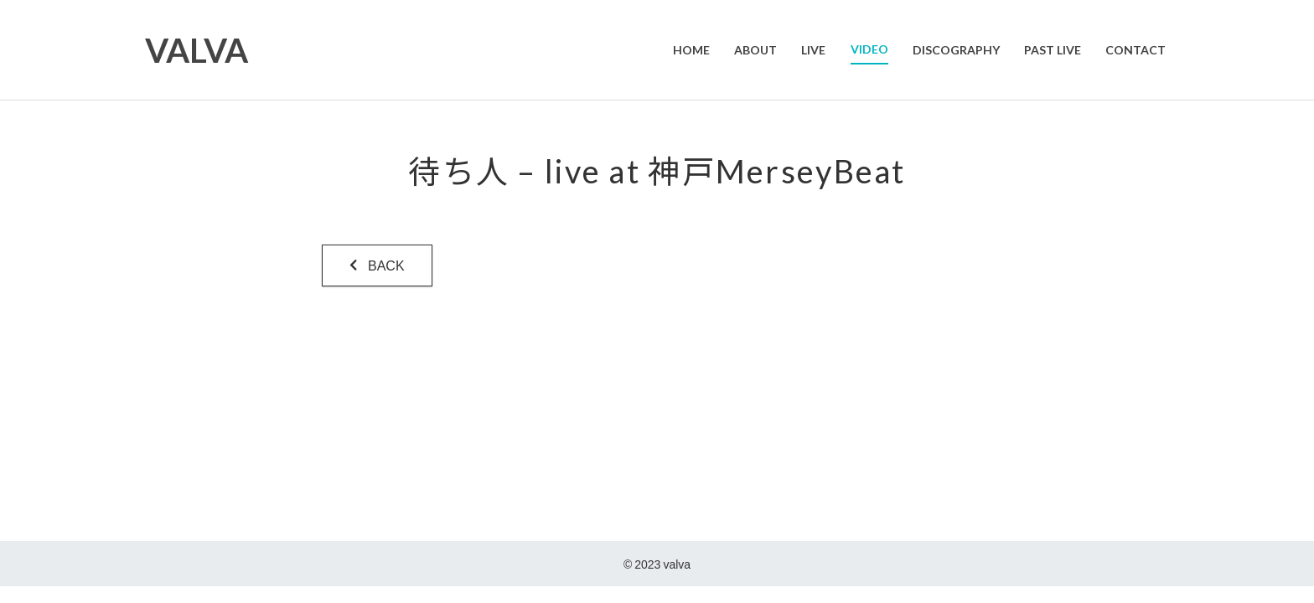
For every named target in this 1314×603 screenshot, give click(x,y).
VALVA (197, 50)
